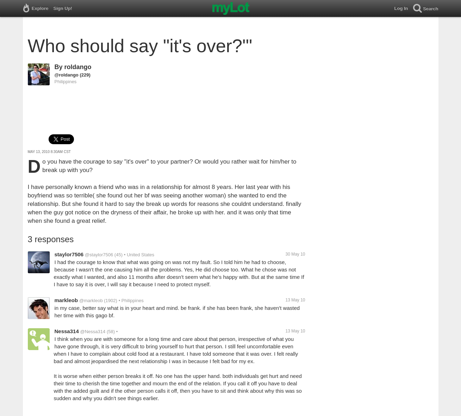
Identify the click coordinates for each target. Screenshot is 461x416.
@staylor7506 (99, 254)
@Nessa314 (93, 331)
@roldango (67, 75)
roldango (78, 67)
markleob (66, 300)
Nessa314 (67, 331)
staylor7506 (69, 254)
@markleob (91, 300)
